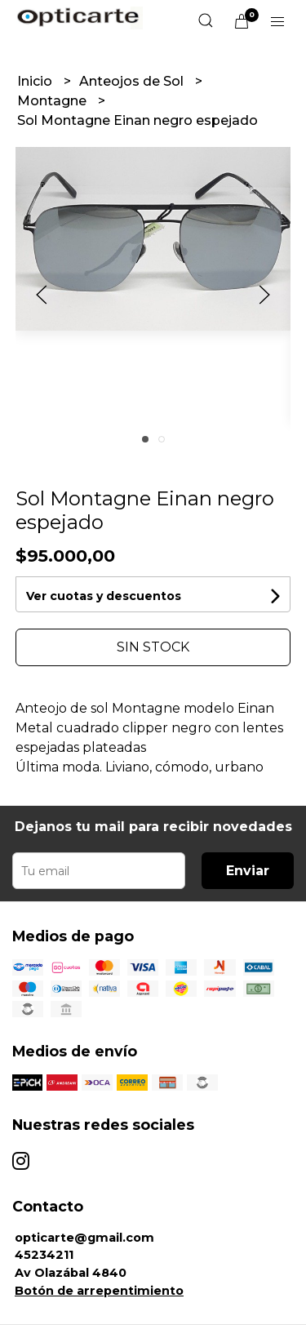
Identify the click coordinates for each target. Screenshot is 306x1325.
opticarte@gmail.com (84, 1237)
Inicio (36, 81)
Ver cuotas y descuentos (103, 596)
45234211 (44, 1254)
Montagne (53, 101)
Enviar (247, 870)
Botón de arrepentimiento (99, 1290)
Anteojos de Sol (133, 81)
